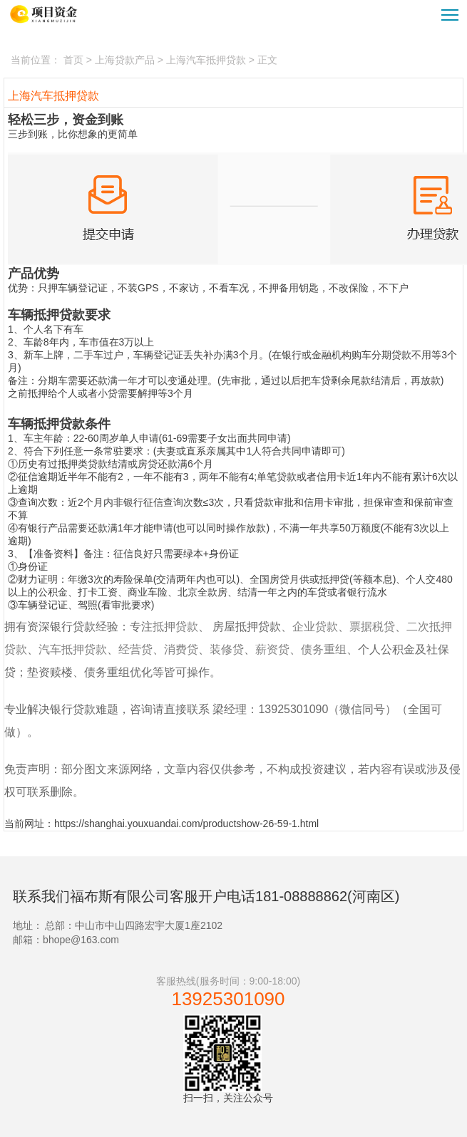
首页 (73, 60)
